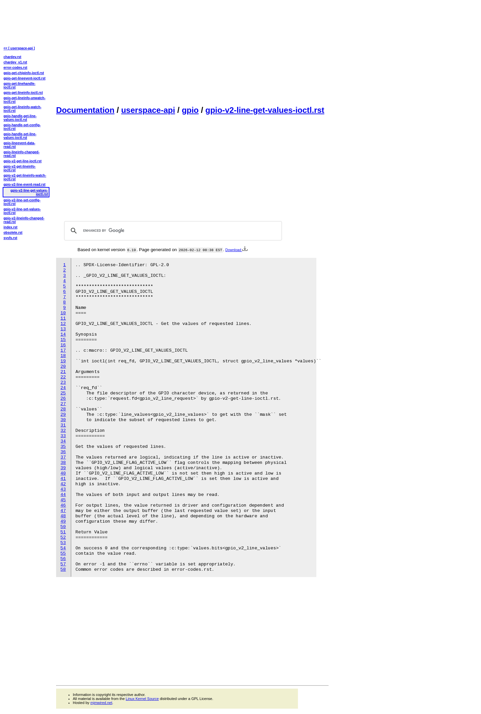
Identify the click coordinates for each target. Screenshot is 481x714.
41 (63, 478)
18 (63, 355)
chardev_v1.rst (15, 62)
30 (63, 419)
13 (63, 329)
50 (63, 526)
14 (63, 334)
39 (63, 468)
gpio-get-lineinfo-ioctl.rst (23, 93)
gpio (190, 110)
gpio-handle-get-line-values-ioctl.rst (20, 118)
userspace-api (148, 110)
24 (63, 387)
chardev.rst (12, 57)
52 (63, 537)
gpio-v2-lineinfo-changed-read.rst (24, 220)
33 (63, 435)
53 (63, 542)
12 (63, 323)
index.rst (11, 227)
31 (63, 425)
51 (63, 532)
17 (63, 350)
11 (63, 318)
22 (63, 377)
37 (63, 457)
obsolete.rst (13, 232)
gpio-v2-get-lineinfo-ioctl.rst (20, 168)
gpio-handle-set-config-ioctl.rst (22, 127)
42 (63, 484)
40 (63, 473)
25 (63, 393)
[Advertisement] (192, 52)
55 (63, 553)
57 (63, 564)
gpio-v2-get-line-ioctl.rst (23, 161)
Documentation (85, 110)
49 (63, 521)
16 (63, 345)
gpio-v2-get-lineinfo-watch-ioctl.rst (25, 177)
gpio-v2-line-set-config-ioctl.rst (22, 202)
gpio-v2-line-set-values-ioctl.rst (22, 211)
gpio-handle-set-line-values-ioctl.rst (20, 136)
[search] (172, 231)
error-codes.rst (15, 67)
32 (63, 430)
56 (63, 558)
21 (63, 371)
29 (63, 414)
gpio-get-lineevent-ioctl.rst (25, 78)
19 (63, 361)
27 (63, 403)
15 (63, 339)
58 (63, 569)
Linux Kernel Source (142, 699)
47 (63, 510)
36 (63, 452)
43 (63, 489)
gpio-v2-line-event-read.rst (25, 184)
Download (236, 250)
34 (63, 441)
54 (63, 548)
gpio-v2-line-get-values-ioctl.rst (264, 110)
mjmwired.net (101, 703)
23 (63, 382)
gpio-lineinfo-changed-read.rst (22, 154)
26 (63, 398)
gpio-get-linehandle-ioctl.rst (20, 85)
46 (63, 505)
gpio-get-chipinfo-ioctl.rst (24, 73)
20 (63, 366)
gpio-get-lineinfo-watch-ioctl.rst (22, 109)
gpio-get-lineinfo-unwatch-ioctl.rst (25, 100)
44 (63, 494)
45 (63, 500)
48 (63, 516)
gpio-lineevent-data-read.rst (19, 145)
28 (63, 409)
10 (63, 313)
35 (63, 446)
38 (63, 462)
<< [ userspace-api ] (19, 48)
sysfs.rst (10, 238)
